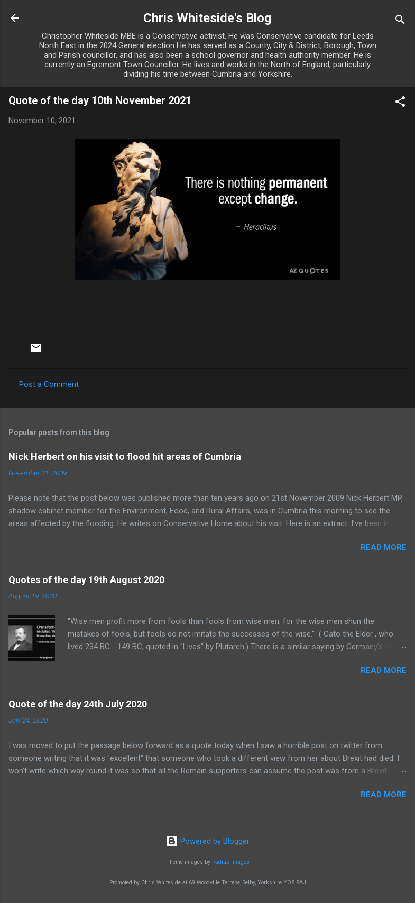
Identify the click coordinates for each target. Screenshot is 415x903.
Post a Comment (49, 384)
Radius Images (231, 862)
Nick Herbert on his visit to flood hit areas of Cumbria (124, 456)
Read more (384, 547)
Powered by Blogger (207, 841)
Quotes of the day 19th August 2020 (86, 579)
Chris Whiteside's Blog (207, 18)
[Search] (400, 21)
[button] (400, 103)
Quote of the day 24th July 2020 (77, 704)
